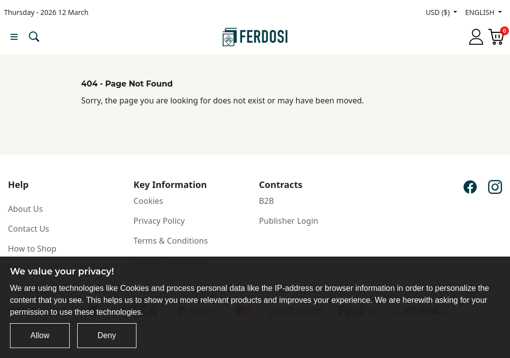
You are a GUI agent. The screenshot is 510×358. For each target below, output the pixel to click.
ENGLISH (480, 12)
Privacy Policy (159, 220)
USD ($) (439, 12)
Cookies (148, 200)
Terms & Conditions (170, 240)
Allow (39, 335)
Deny (107, 335)
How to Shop (32, 248)
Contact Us (28, 228)
